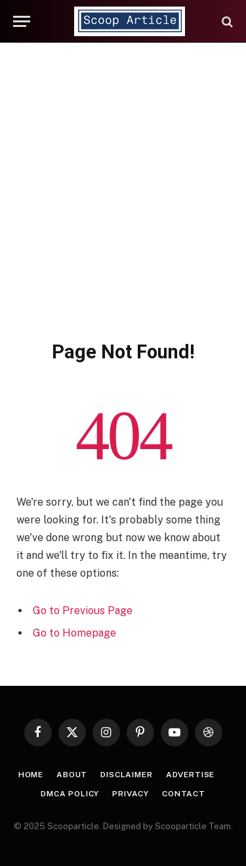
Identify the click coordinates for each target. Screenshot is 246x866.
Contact (183, 793)
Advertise (190, 774)
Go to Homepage (74, 633)
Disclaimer (126, 774)
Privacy (130, 793)
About (71, 774)
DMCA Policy (70, 793)
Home (30, 774)
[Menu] (21, 21)
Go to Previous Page (83, 610)
